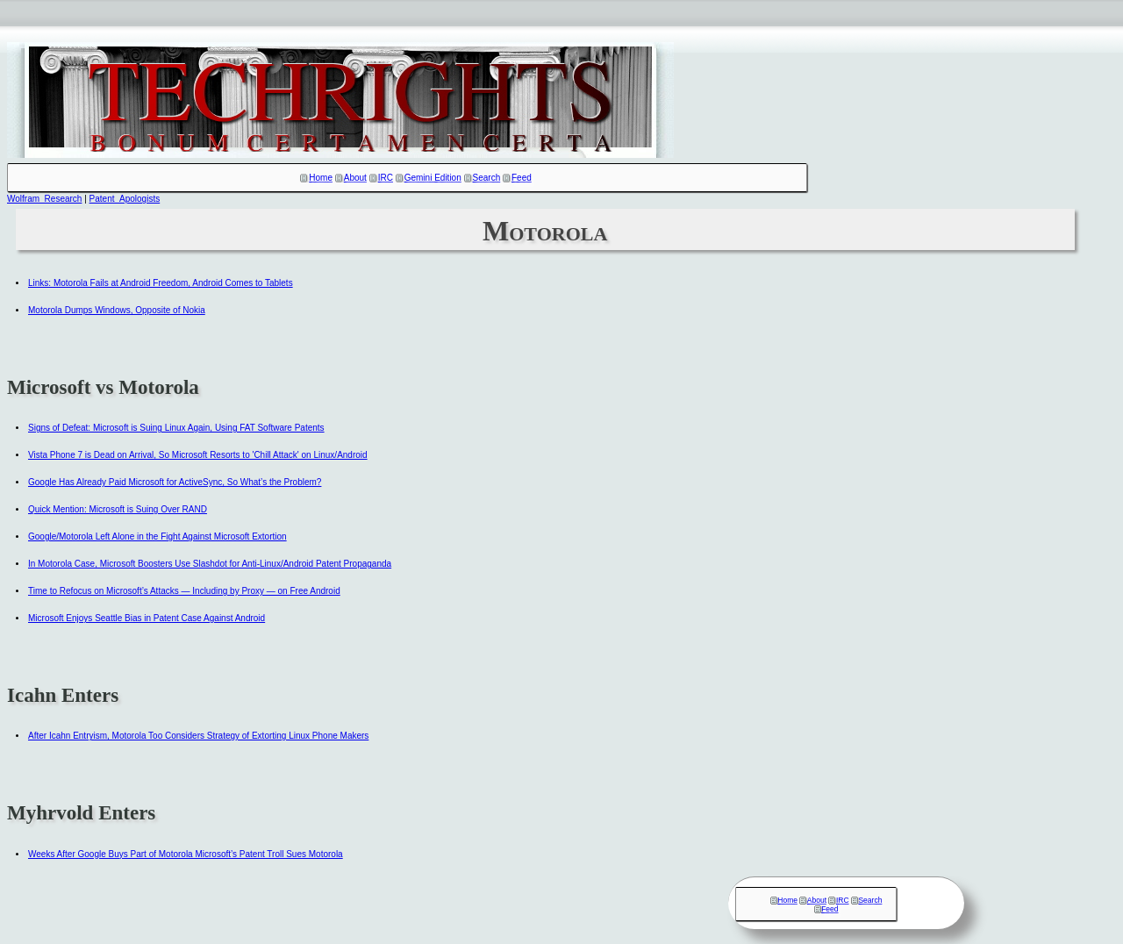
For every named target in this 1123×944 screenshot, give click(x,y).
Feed (521, 177)
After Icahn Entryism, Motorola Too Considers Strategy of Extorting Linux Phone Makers (198, 735)
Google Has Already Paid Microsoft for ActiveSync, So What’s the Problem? (174, 482)
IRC (385, 177)
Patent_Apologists (125, 199)
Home (321, 177)
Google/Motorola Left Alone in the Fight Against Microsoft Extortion (157, 536)
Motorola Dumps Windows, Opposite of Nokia (116, 310)
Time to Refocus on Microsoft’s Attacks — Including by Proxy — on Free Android (184, 591)
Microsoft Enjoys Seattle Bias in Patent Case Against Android (146, 618)
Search (487, 177)
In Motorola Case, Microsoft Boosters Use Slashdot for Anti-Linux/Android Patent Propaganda (209, 564)
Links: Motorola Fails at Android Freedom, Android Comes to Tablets (160, 283)
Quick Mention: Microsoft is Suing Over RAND (117, 509)
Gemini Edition (432, 177)
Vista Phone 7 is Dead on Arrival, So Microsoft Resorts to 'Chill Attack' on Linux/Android (198, 455)
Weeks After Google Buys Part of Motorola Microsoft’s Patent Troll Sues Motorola (185, 854)
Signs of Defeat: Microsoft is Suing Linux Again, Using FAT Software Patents (176, 428)
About (355, 177)
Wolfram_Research (44, 199)
